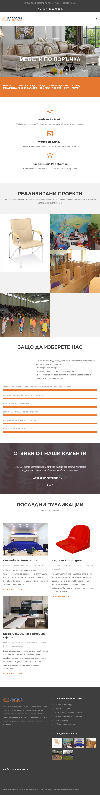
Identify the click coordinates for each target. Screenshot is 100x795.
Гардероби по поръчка (28, 642)
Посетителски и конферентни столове (19, 565)
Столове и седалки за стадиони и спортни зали (72, 565)
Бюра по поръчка (10, 642)
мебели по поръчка (10, 789)
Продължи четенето (13, 589)
